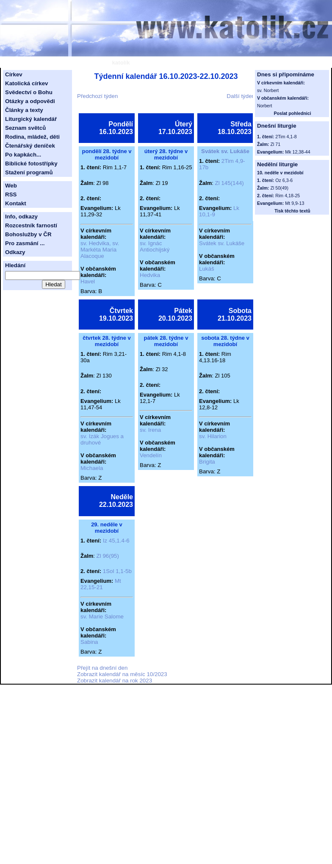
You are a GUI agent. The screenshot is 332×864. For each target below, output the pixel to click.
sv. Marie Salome (102, 616)
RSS (11, 194)
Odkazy (15, 252)
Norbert (264, 105)
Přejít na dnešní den (102, 668)
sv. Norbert (268, 90)
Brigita (207, 462)
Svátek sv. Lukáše (225, 151)
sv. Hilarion (213, 436)
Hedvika (150, 275)
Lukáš (206, 269)
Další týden (241, 96)
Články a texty (24, 110)
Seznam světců (25, 128)
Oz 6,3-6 (284, 180)
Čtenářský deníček (30, 146)
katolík (121, 62)
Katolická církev (26, 83)
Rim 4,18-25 (287, 195)
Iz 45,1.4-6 (116, 540)
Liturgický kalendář (31, 119)
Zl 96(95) (108, 556)
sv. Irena (150, 430)
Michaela (91, 468)
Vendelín (151, 455)
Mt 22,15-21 (100, 584)
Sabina (89, 642)
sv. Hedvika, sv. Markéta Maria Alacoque (99, 249)
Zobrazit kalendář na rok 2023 (114, 680)
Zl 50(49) (279, 187)
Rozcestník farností (31, 225)
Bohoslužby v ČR (28, 234)
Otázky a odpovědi (30, 101)
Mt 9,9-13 (294, 203)
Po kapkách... (23, 154)
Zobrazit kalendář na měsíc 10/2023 (122, 674)
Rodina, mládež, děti (32, 137)
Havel (87, 281)
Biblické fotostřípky (31, 163)
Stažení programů (29, 172)
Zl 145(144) (229, 183)
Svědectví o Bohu (29, 92)
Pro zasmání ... (24, 243)
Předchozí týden (97, 96)
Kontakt (15, 203)
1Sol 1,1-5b (117, 571)
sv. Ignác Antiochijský (154, 246)
